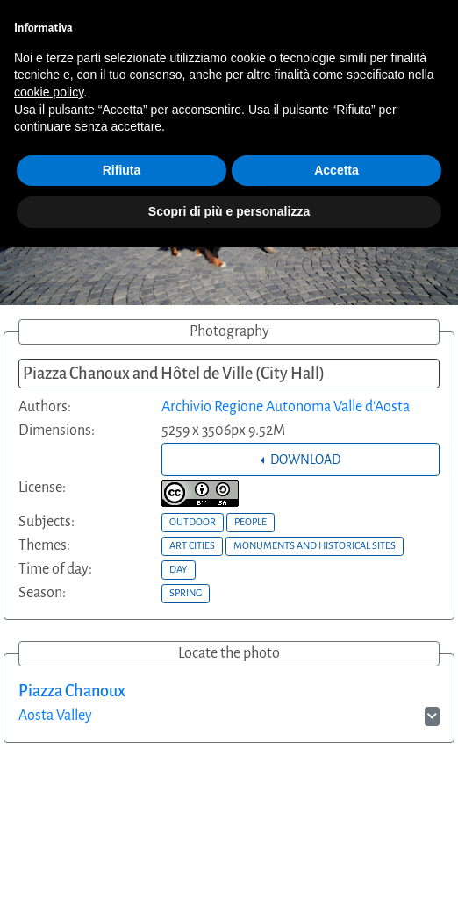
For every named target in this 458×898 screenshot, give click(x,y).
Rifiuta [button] (122, 170)
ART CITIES (192, 545)
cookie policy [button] (48, 92)
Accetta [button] (336, 170)
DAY (178, 569)
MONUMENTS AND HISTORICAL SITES (314, 545)
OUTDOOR (192, 522)
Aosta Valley (55, 715)
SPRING (185, 593)
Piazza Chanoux (71, 691)
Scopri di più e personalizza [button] (229, 211)
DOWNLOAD (304, 460)
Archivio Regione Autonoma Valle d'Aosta (285, 407)
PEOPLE (250, 522)
